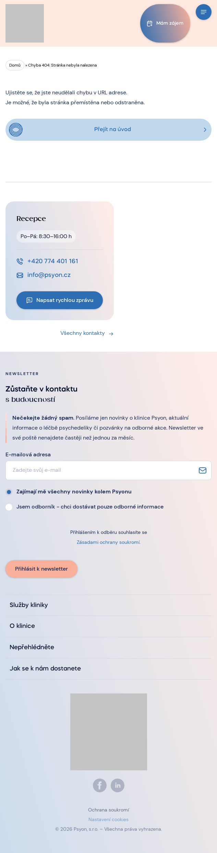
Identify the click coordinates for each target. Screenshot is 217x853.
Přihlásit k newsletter (41, 568)
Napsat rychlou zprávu (64, 300)
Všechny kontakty (82, 333)
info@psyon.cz (49, 275)
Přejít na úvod (112, 129)
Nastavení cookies (108, 819)
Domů (15, 65)
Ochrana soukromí (108, 810)
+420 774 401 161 (52, 261)
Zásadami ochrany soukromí (108, 542)
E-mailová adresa (28, 454)
